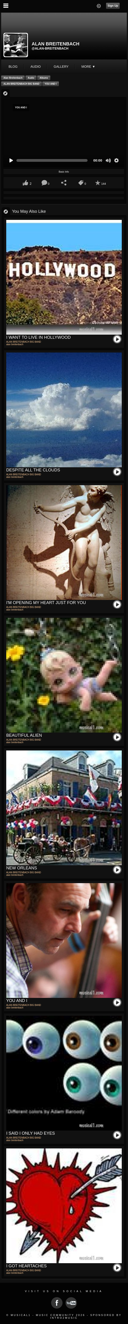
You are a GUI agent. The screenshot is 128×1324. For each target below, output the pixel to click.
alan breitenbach (12, 78)
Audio (31, 78)
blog (13, 66)
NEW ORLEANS (21, 868)
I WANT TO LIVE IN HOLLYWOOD (38, 337)
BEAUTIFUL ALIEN (24, 735)
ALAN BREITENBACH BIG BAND (21, 84)
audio (35, 66)
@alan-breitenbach (50, 48)
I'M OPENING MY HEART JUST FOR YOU (46, 602)
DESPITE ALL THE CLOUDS (33, 470)
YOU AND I (50, 84)
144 (103, 183)
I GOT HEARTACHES (26, 1266)
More (88, 66)
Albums (44, 78)
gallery (61, 66)
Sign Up (113, 5)
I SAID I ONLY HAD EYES (30, 1133)
